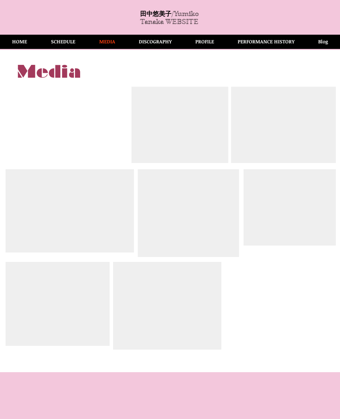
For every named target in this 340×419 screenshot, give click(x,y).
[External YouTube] (179, 125)
